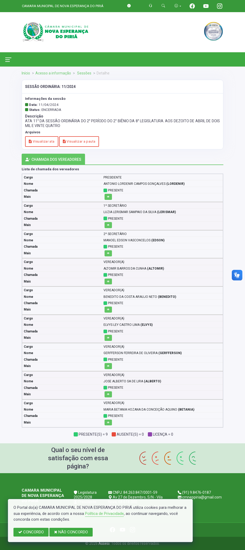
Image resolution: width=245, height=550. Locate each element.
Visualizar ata (41, 141)
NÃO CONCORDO (71, 532)
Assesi (104, 543)
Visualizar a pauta (79, 141)
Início (26, 73)
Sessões (83, 73)
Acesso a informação (53, 73)
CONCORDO (31, 532)
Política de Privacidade (104, 513)
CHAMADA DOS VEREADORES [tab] (53, 159)
